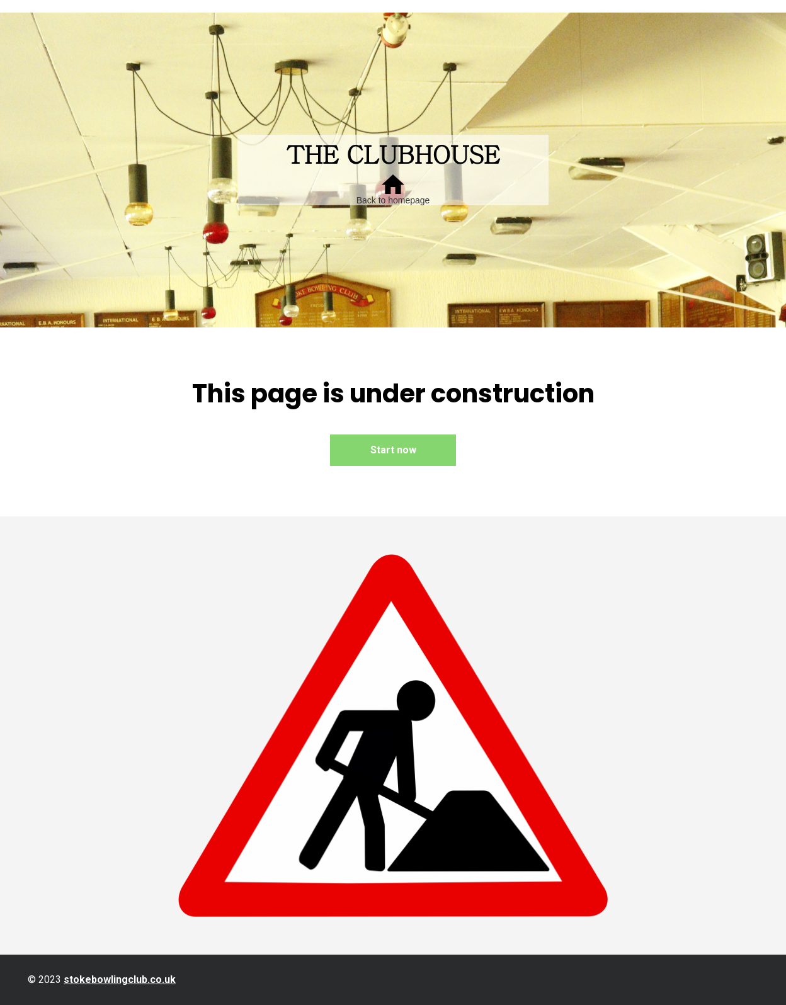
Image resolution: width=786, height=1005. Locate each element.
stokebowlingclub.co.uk (120, 979)
